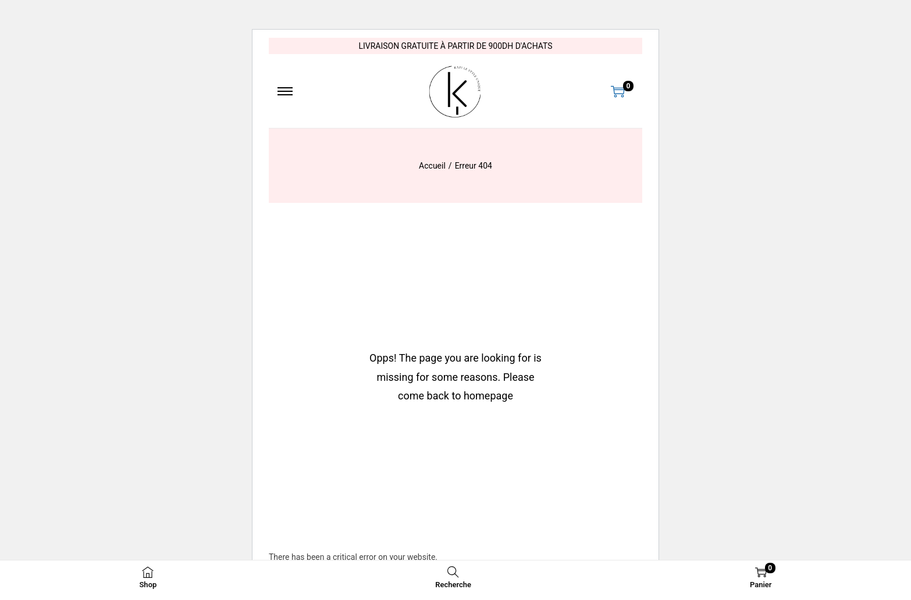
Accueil (432, 165)
